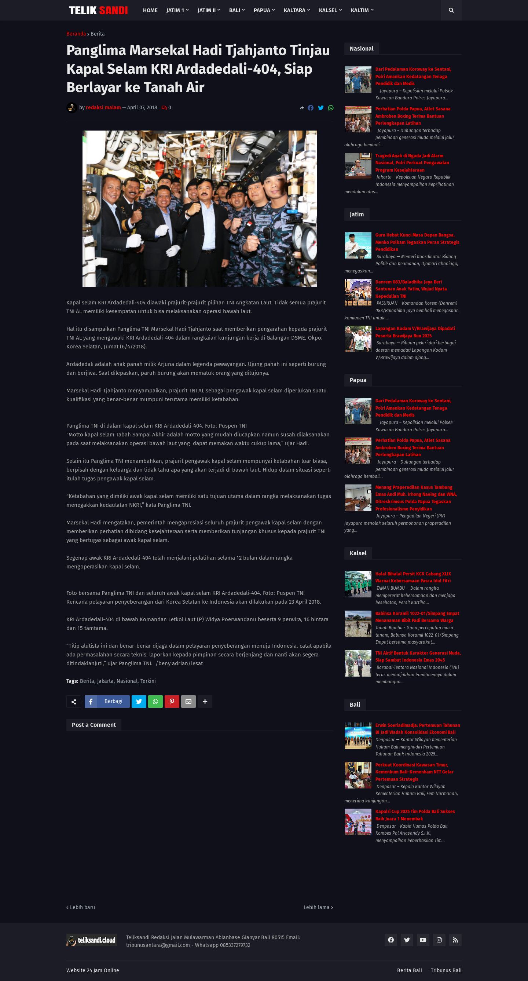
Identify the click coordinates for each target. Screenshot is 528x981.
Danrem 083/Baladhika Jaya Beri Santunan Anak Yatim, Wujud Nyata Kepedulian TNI (411, 289)
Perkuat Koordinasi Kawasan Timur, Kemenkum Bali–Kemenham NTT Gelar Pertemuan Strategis (414, 772)
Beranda (76, 34)
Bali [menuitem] (234, 10)
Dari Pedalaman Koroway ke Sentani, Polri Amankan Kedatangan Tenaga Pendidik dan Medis (413, 76)
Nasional (127, 681)
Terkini (148, 681)
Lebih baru (82, 907)
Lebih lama (317, 907)
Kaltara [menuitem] (294, 10)
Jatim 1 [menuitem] (175, 10)
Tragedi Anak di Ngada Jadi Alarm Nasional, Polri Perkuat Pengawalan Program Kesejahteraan (412, 163)
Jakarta (105, 681)
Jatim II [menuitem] (207, 10)
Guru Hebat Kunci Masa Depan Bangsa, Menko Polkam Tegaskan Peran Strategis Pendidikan (417, 242)
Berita (98, 34)
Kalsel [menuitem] (328, 10)
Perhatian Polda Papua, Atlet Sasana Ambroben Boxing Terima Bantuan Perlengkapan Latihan (413, 116)
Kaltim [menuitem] (360, 10)
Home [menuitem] (150, 10)
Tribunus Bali (446, 970)
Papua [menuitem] (262, 10)
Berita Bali (409, 970)
